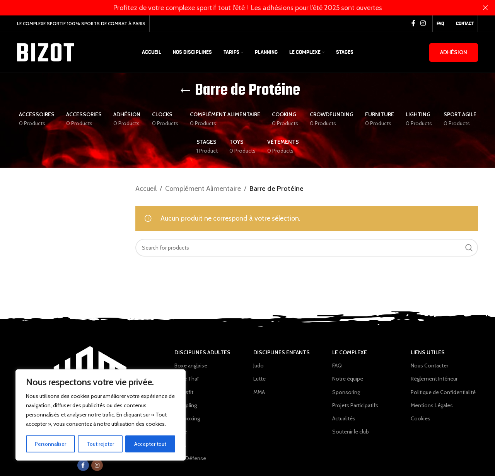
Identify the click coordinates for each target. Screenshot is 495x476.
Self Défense (190, 458)
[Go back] (185, 91)
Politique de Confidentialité (443, 392)
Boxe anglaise (190, 365)
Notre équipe (347, 378)
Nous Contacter (429, 365)
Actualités (343, 418)
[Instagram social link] (423, 23)
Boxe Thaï (186, 378)
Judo (258, 365)
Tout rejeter (100, 443)
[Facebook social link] (413, 23)
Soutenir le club (350, 431)
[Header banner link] (236, 7)
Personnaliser (50, 443)
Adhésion (453, 52)
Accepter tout (150, 443)
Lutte (180, 431)
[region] (100, 415)
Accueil (146, 188)
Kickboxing (187, 418)
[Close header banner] (485, 7)
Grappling (185, 405)
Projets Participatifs (355, 405)
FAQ (337, 365)
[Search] (306, 248)
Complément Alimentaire (203, 188)
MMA (180, 444)
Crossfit (183, 392)
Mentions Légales (432, 405)
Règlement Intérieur (434, 378)
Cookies (420, 418)
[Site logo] (45, 52)
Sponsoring (346, 392)
